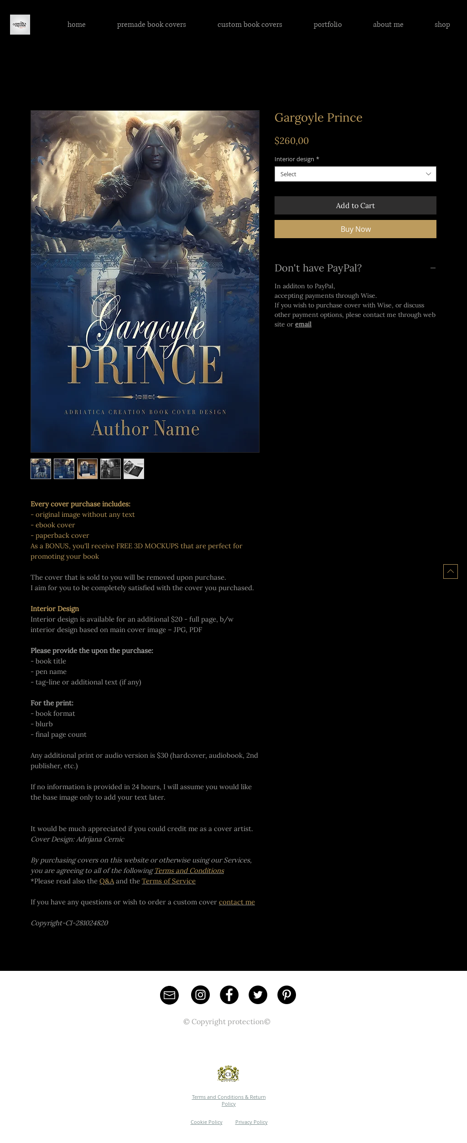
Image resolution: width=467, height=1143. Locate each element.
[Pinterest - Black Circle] (286, 994)
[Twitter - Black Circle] (258, 994)
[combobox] (355, 174)
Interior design (297, 159)
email (303, 324)
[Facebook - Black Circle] (229, 994)
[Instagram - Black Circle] (200, 994)
